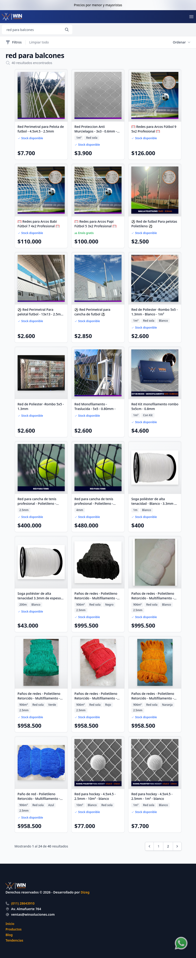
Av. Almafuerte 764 (26, 909)
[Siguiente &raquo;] (177, 846)
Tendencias (14, 940)
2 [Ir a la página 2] (168, 846)
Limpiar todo (39, 42)
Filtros (14, 42)
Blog (9, 935)
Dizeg (85, 892)
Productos (14, 929)
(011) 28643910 (23, 903)
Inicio (10, 923)
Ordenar (181, 42)
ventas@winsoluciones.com (33, 914)
